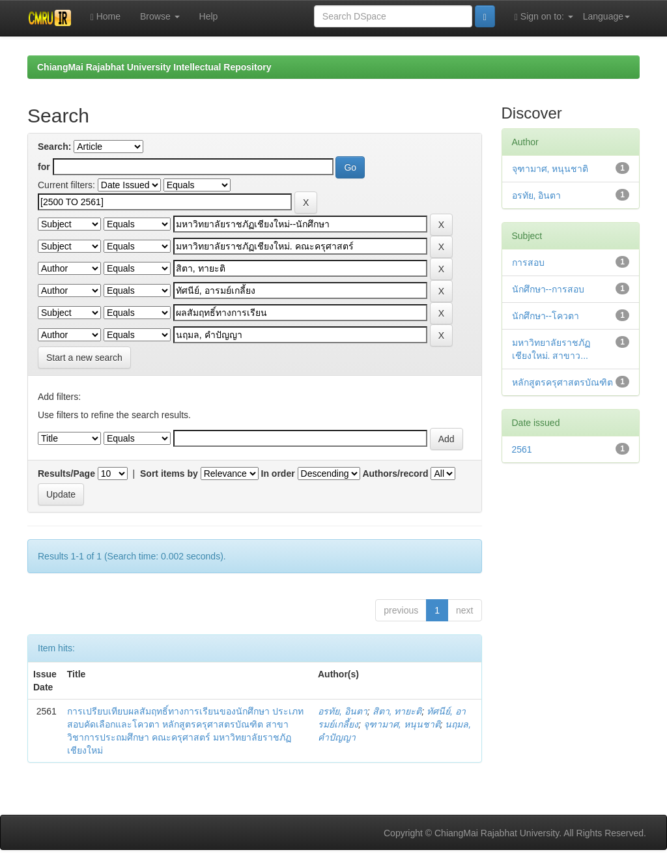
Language (606, 16)
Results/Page (66, 473)
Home (106, 16)
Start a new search (84, 357)
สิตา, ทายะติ (397, 711)
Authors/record (395, 473)
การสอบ (528, 262)
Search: (54, 146)
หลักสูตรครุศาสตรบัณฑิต (562, 382)
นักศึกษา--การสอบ (548, 289)
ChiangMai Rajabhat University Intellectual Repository (154, 67)
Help (208, 16)
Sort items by (169, 473)
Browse (160, 16)
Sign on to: (544, 16)
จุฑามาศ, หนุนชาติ (401, 724)
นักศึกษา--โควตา (545, 316)
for (44, 167)
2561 (522, 449)
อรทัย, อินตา (342, 711)
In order (278, 473)
